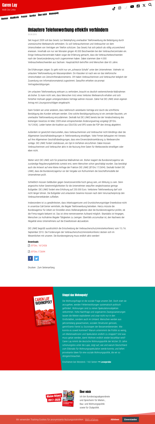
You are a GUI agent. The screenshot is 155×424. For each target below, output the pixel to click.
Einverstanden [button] (130, 419)
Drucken (32, 267)
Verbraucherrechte (37, 25)
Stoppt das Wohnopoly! (75, 295)
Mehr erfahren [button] (91, 419)
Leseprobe (106, 361)
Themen (30, 25)
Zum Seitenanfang (46, 267)
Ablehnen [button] (115, 419)
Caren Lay (9, 5)
